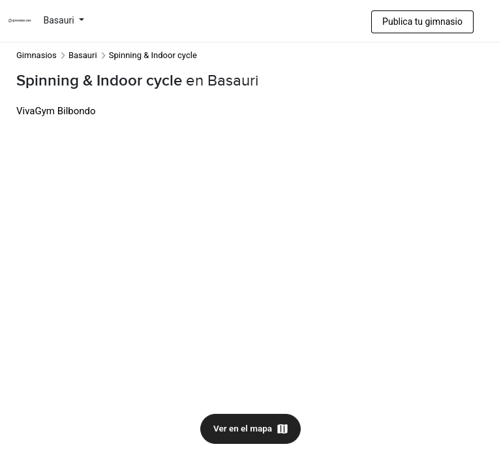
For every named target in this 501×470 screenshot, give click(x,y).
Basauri (60, 20)
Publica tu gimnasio (422, 21)
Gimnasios (36, 55)
